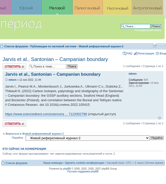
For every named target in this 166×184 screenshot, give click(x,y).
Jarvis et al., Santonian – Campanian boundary (55, 59)
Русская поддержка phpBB (83, 171)
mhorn (12, 79)
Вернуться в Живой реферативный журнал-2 (35, 133)
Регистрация (146, 53)
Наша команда (52, 162)
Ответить (14, 66)
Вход (163, 53)
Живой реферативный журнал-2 (101, 46)
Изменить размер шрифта (162, 45)
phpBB (67, 168)
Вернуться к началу (159, 118)
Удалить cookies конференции (84, 162)
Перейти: (18, 137)
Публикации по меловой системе (53, 46)
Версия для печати (154, 45)
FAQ (129, 53)
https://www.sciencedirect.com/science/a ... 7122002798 (46, 114)
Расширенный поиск (148, 30)
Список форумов (16, 46)
